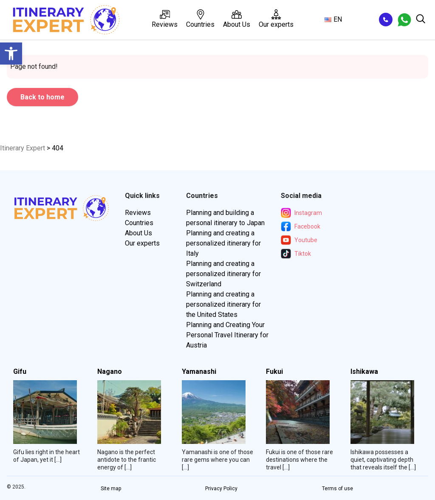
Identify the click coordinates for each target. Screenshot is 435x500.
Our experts (276, 18)
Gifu (19, 372)
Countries (200, 18)
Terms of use (337, 489)
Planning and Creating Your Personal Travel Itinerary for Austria (227, 335)
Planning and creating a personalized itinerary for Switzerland (223, 274)
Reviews (165, 18)
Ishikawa (364, 372)
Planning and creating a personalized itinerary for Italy (223, 243)
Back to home (42, 97)
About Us (236, 18)
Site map (111, 489)
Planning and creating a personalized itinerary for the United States (223, 304)
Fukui (274, 372)
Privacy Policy (221, 489)
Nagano (109, 372)
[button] (11, 53)
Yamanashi (199, 372)
